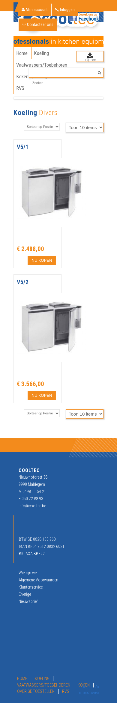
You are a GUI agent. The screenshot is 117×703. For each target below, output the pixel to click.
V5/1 (22, 147)
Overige (25, 594)
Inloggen (65, 9)
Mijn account (35, 9)
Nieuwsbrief (28, 601)
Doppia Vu (90, 686)
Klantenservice (31, 587)
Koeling (25, 112)
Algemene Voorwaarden (38, 580)
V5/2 (22, 282)
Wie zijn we (28, 572)
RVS (65, 691)
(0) (87, 60)
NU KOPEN (42, 260)
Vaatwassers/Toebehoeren (43, 685)
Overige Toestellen (36, 691)
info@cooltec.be (32, 505)
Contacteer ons (37, 24)
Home (22, 678)
